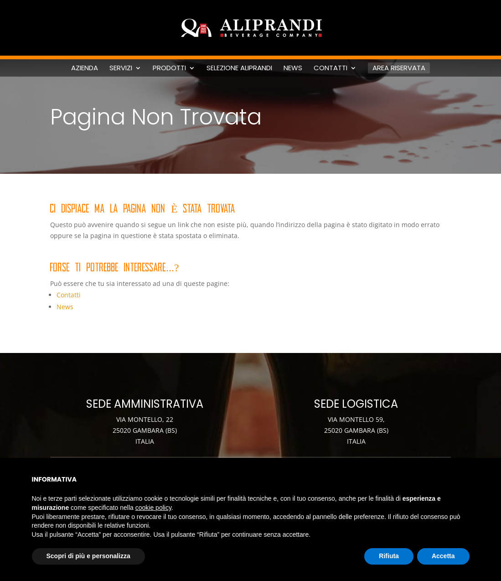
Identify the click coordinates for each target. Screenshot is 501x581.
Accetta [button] (443, 556)
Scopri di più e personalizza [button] (88, 556)
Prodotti (169, 68)
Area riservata (398, 68)
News (293, 68)
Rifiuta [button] (389, 556)
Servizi (120, 68)
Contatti (330, 68)
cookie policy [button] (153, 507)
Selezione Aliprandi (239, 68)
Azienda (84, 68)
